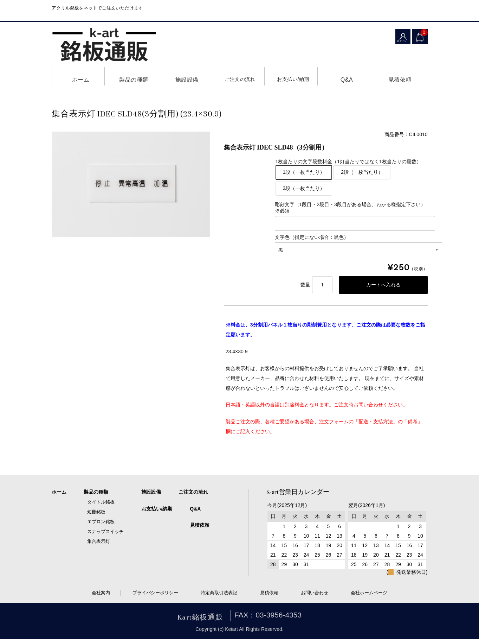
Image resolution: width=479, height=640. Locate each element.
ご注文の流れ (237, 76)
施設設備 (184, 76)
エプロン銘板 (101, 522)
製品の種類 (131, 76)
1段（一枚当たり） (304, 172)
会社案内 (101, 593)
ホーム (78, 76)
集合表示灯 (98, 542)
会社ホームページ (369, 593)
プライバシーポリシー (155, 593)
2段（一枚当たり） (362, 172)
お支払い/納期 (291, 76)
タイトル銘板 (101, 503)
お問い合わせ (314, 593)
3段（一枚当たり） (304, 188)
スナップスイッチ (105, 532)
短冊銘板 (96, 512)
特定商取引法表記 (219, 593)
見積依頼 (397, 76)
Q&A (344, 76)
